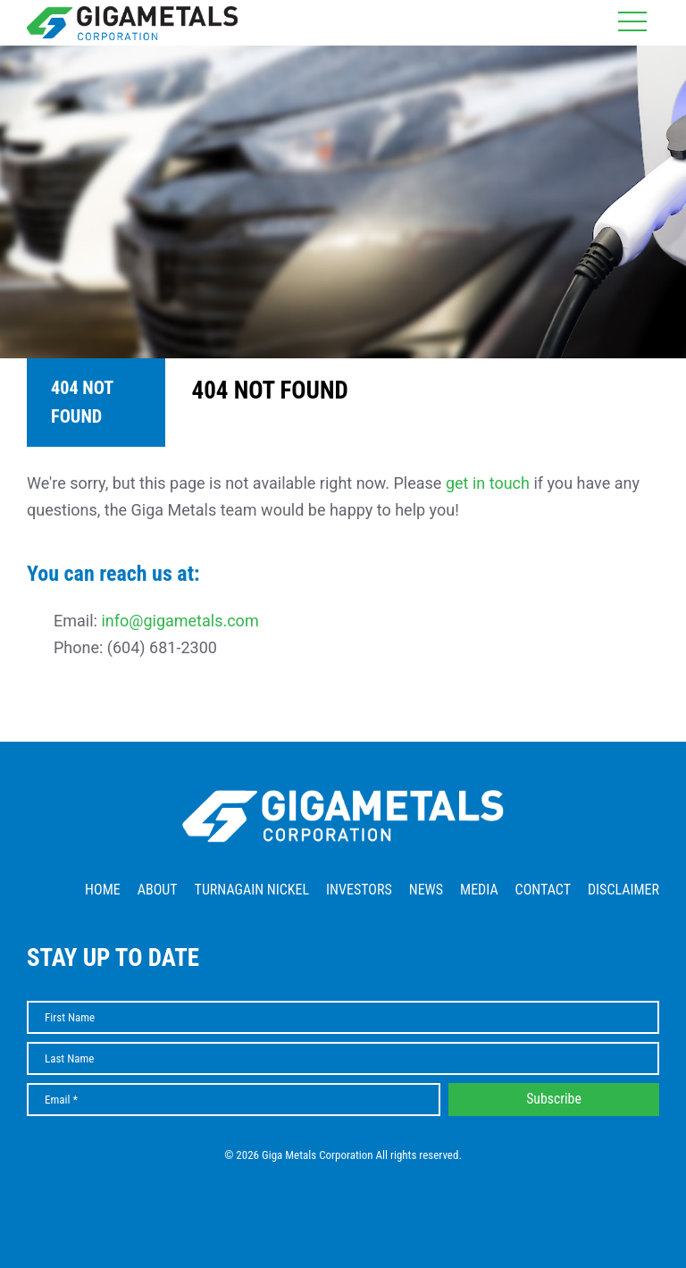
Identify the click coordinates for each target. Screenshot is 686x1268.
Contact (543, 889)
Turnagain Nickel (252, 889)
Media (479, 889)
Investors (359, 889)
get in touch (488, 483)
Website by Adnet (343, 1181)
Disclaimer (623, 889)
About (158, 889)
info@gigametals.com (179, 620)
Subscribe (553, 1098)
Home (103, 889)
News (426, 889)
